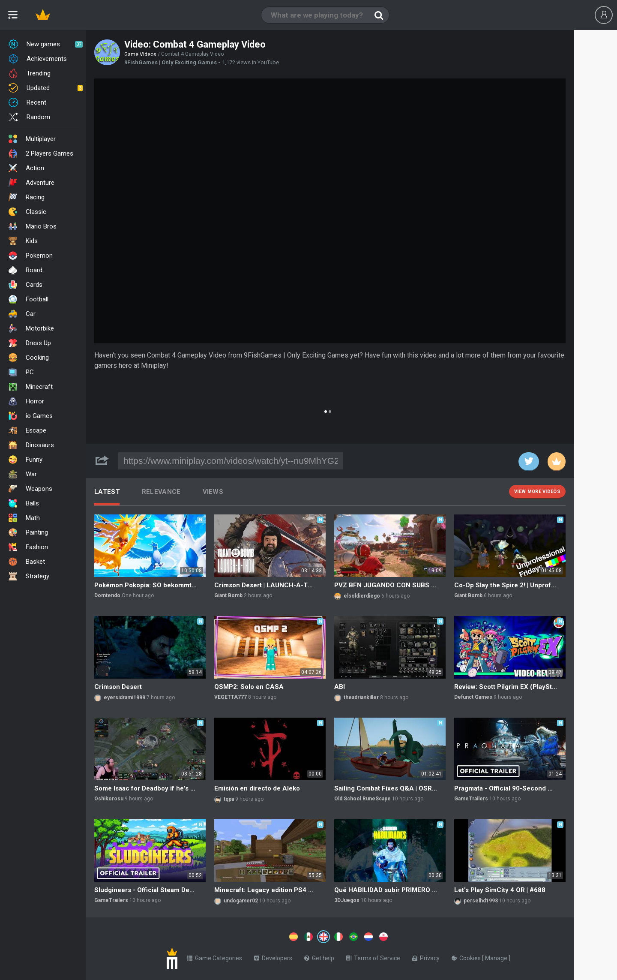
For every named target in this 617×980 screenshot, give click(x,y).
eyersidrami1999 (124, 697)
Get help (319, 956)
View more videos (537, 491)
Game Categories (214, 956)
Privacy (426, 956)
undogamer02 (241, 900)
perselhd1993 (481, 900)
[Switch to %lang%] (245, 935)
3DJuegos (346, 900)
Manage (497, 956)
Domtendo (107, 595)
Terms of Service (373, 956)
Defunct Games (473, 697)
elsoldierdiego (362, 595)
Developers (273, 956)
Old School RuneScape (362, 798)
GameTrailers (471, 798)
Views (213, 492)
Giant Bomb (228, 595)
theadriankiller (361, 697)
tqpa (229, 799)
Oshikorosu (108, 798)
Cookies (467, 956)
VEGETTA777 (230, 697)
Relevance (161, 492)
